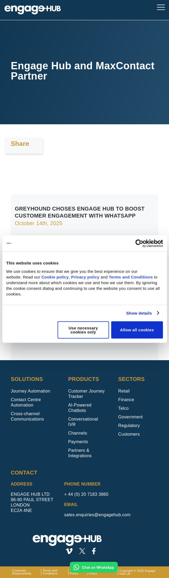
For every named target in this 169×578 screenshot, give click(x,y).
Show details (139, 313)
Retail (124, 391)
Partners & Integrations (80, 453)
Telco (123, 408)
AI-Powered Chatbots (80, 408)
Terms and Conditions (131, 276)
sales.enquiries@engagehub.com (97, 514)
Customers (129, 434)
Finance (126, 399)
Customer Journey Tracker (86, 394)
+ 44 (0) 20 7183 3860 (86, 494)
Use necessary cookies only (83, 329)
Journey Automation (30, 391)
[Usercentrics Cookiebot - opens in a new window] (139, 243)
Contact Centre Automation (26, 402)
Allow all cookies (137, 330)
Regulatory (129, 425)
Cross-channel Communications (27, 416)
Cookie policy (54, 276)
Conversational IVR (83, 422)
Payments (78, 441)
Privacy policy (85, 276)
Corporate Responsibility (22, 572)
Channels (77, 433)
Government (130, 417)
